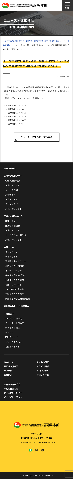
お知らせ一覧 (43, 374)
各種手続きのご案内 (14, 279)
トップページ (10, 168)
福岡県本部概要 (11, 366)
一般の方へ (9, 313)
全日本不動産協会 (12, 384)
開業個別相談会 (12, 225)
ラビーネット (11, 256)
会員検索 (8, 374)
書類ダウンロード (13, 284)
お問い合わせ (43, 370)
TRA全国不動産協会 (14, 289)
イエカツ (9, 332)
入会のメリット (12, 185)
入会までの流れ (12, 199)
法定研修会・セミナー (15, 261)
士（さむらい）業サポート (17, 234)
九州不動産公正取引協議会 (17, 298)
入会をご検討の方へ (13, 175)
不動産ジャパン (12, 337)
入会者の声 (10, 194)
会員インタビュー (13, 204)
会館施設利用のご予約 (15, 275)
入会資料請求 (43, 366)
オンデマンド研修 (13, 270)
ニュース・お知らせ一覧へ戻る (36, 137)
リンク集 (8, 370)
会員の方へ (9, 247)
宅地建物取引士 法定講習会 (16, 306)
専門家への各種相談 (14, 265)
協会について (10, 362)
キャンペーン (11, 251)
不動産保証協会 (11, 388)
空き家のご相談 (12, 327)
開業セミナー (11, 220)
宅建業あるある (12, 346)
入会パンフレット (13, 208)
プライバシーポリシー (14, 396)
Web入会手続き (12, 180)
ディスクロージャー (13, 392)
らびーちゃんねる (13, 341)
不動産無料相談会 (13, 318)
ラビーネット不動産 (14, 323)
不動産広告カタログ (14, 293)
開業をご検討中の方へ (14, 216)
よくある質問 (43, 362)
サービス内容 (11, 189)
